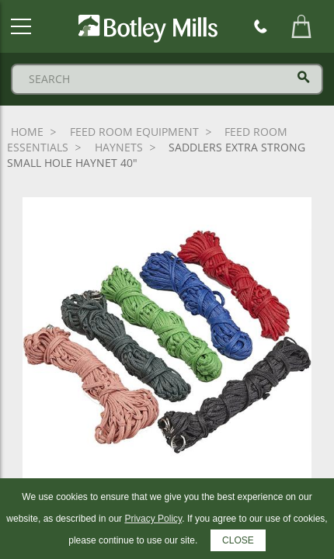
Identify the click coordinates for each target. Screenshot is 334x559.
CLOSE (238, 540)
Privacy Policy (153, 518)
